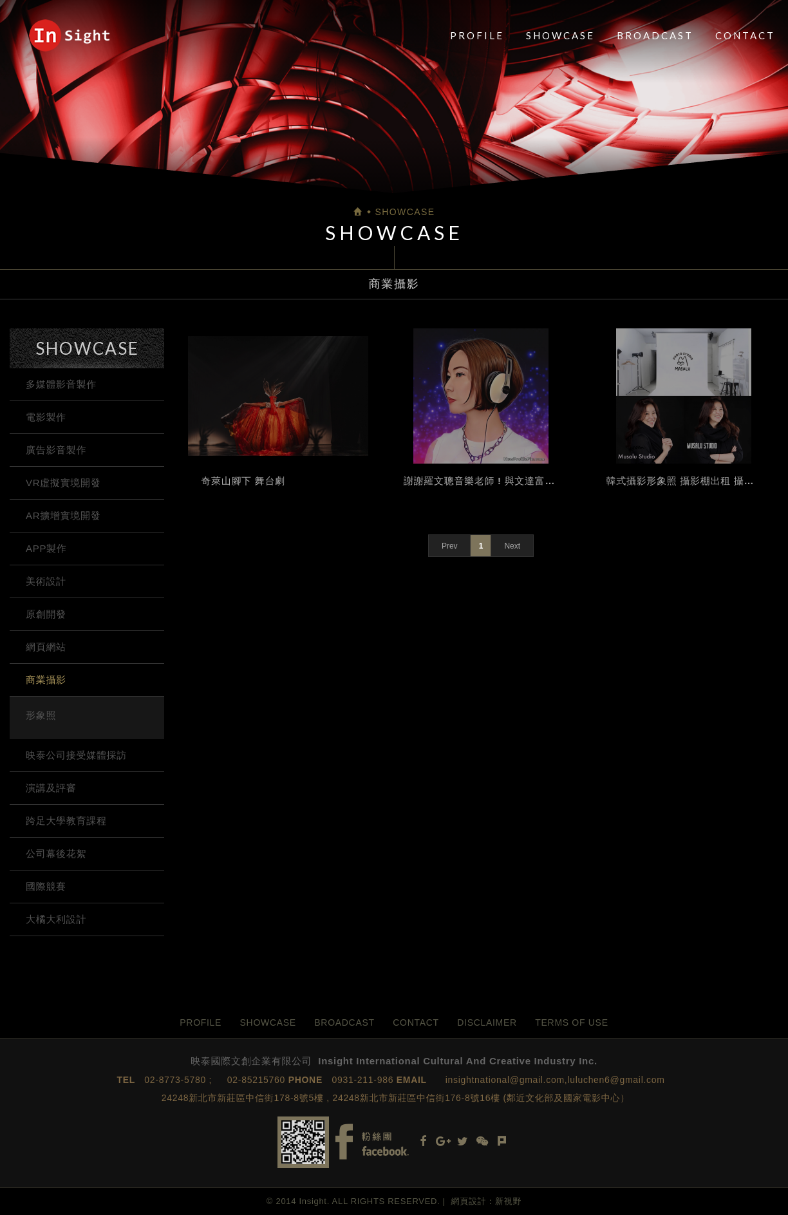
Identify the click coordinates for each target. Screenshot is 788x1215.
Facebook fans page (372, 1142)
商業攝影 (46, 679)
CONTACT (745, 35)
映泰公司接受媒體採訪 (76, 754)
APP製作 (46, 548)
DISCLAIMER (487, 1022)
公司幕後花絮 (56, 853)
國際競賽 (46, 886)
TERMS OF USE (571, 1022)
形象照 (41, 715)
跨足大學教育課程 (66, 820)
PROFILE (477, 35)
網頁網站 (46, 646)
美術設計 (46, 581)
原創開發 (46, 613)
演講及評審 (51, 787)
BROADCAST (655, 35)
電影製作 (46, 416)
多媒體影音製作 (61, 384)
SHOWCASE (560, 35)
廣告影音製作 (56, 449)
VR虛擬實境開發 (63, 482)
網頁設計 (469, 1201)
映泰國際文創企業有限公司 (69, 35)
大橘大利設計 (56, 919)
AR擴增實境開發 (63, 515)
